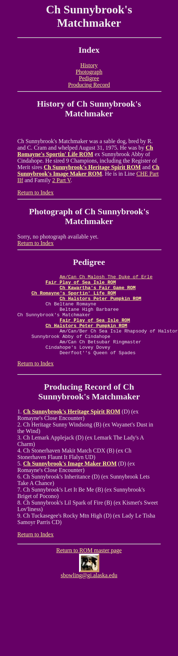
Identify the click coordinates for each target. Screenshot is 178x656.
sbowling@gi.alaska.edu (89, 591)
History (89, 65)
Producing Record (89, 85)
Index (89, 50)
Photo (40, 211)
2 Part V (61, 180)
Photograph (89, 72)
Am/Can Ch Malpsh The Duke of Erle (106, 277)
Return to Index (35, 192)
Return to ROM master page (89, 566)
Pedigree (89, 78)
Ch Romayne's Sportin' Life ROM (85, 151)
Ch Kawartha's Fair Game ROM (98, 290)
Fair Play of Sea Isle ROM (80, 284)
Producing (63, 403)
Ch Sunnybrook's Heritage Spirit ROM (92, 167)
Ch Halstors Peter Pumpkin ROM (100, 303)
